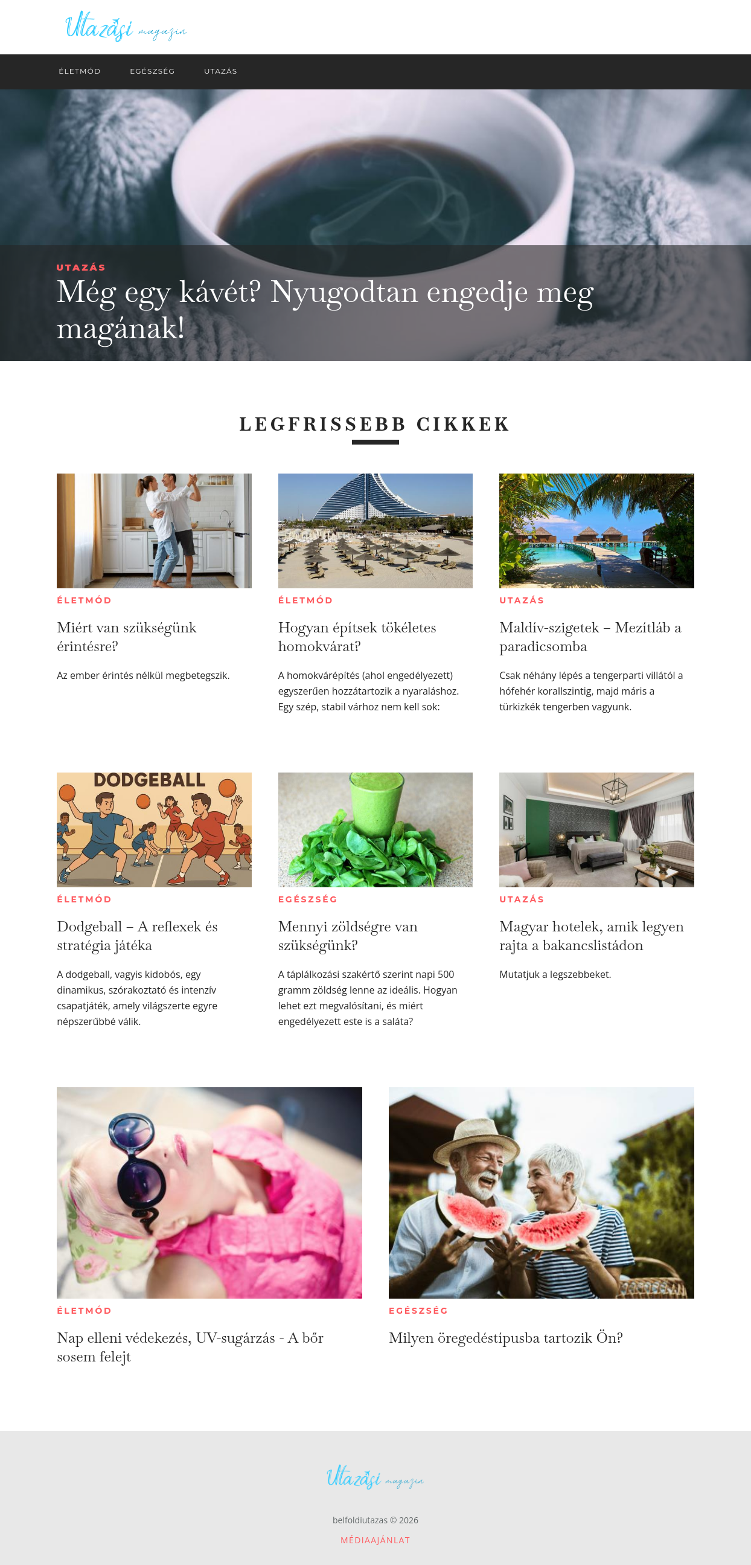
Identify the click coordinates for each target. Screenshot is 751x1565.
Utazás (81, 267)
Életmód (84, 600)
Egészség (308, 899)
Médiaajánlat (375, 1540)
